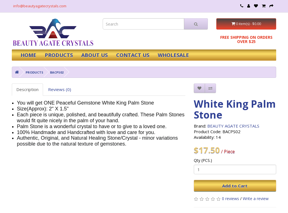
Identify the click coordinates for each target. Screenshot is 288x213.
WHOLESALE (173, 55)
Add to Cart (235, 186)
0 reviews (230, 198)
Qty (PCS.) (203, 160)
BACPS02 (57, 72)
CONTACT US (132, 55)
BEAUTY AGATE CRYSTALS (233, 126)
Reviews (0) (59, 89)
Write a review (256, 198)
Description (27, 89)
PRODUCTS (59, 55)
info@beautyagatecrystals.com (39, 5)
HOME (28, 55)
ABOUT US (94, 55)
